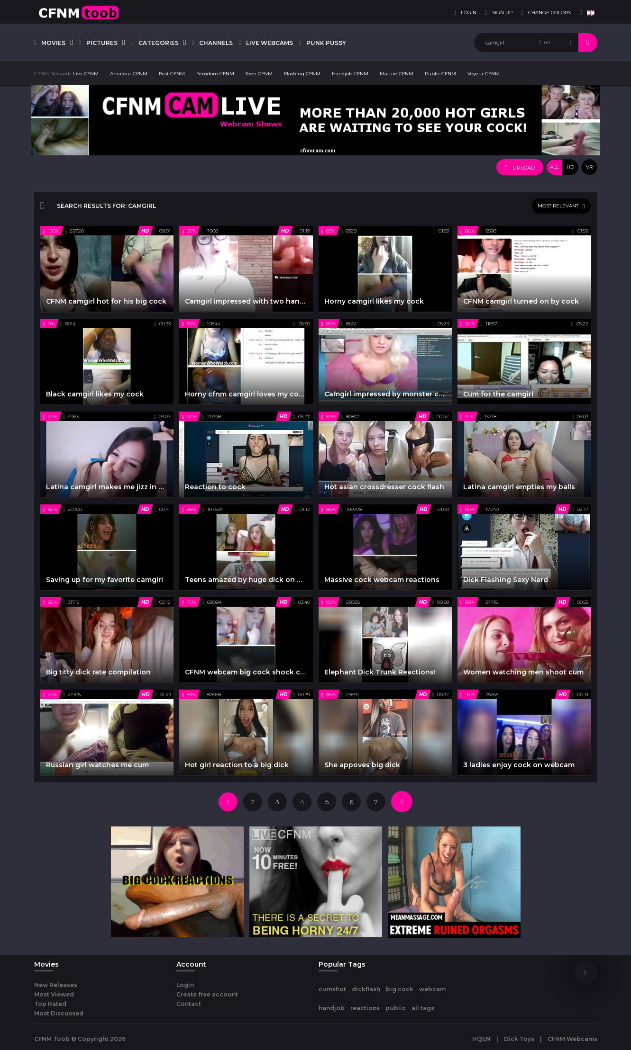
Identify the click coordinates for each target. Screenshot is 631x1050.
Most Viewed (54, 994)
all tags (423, 1008)
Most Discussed (58, 1013)
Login (185, 984)
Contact (188, 1003)
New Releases (55, 984)
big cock (399, 989)
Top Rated (50, 1003)
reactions (365, 1008)
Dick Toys (519, 1038)
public (395, 1008)
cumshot (332, 989)
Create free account (207, 994)
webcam (432, 989)
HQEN (481, 1038)
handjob (332, 1008)
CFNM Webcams (572, 1038)
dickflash (366, 989)
